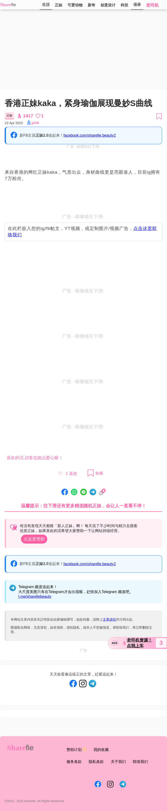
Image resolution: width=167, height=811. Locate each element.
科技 (124, 5)
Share (5, 4)
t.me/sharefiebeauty (35, 596)
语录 (137, 5)
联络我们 (140, 762)
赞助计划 (77, 749)
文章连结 (109, 619)
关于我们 (118, 762)
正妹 (58, 5)
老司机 (152, 5)
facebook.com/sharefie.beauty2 (90, 135)
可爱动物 (75, 5)
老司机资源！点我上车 (139, 643)
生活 (46, 5)
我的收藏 (101, 750)
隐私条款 (96, 762)
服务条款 (74, 762)
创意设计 (107, 5)
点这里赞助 (34, 539)
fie (13, 4)
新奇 (91, 5)
